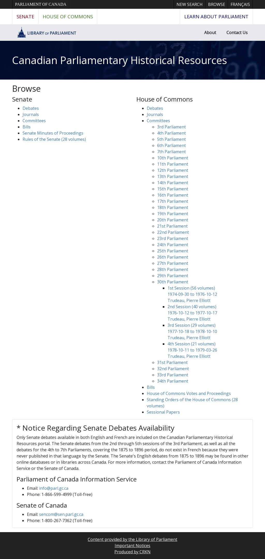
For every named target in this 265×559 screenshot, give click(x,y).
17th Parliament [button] (172, 201)
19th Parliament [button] (172, 213)
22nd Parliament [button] (173, 232)
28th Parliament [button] (172, 269)
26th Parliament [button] (172, 257)
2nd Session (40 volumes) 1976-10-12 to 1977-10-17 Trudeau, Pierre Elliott (192, 313)
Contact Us (237, 32)
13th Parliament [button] (172, 176)
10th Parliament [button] (172, 158)
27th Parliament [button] (172, 263)
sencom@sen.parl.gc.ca (61, 514)
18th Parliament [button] (172, 207)
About (210, 32)
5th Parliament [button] (171, 139)
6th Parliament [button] (171, 145)
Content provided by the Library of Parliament (132, 539)
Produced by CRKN (132, 552)
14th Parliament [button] (172, 182)
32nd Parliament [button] (173, 368)
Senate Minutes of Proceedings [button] (53, 133)
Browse (216, 4)
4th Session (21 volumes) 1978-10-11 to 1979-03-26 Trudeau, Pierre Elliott (192, 350)
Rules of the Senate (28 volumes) (54, 139)
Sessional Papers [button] (163, 412)
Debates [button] (31, 108)
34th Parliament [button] (172, 381)
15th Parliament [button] (172, 189)
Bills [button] (27, 127)
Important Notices (132, 545)
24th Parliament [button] (172, 244)
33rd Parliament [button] (172, 375)
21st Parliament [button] (172, 226)
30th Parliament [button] (172, 282)
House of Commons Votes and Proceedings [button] (189, 393)
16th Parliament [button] (172, 195)
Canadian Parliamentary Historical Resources (119, 60)
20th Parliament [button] (172, 220)
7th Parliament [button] (171, 151)
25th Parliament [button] (172, 251)
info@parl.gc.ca (53, 488)
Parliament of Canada (40, 4)
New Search (189, 4)
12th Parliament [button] (172, 170)
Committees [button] (34, 120)
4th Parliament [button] (171, 133)
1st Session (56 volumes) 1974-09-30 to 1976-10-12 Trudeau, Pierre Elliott (192, 294)
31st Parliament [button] (172, 362)
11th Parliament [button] (172, 164)
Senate (25, 16)
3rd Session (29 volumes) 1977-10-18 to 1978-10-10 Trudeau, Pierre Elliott (192, 331)
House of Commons (68, 16)
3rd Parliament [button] (171, 127)
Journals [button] (31, 114)
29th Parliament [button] (172, 275)
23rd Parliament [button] (172, 238)
